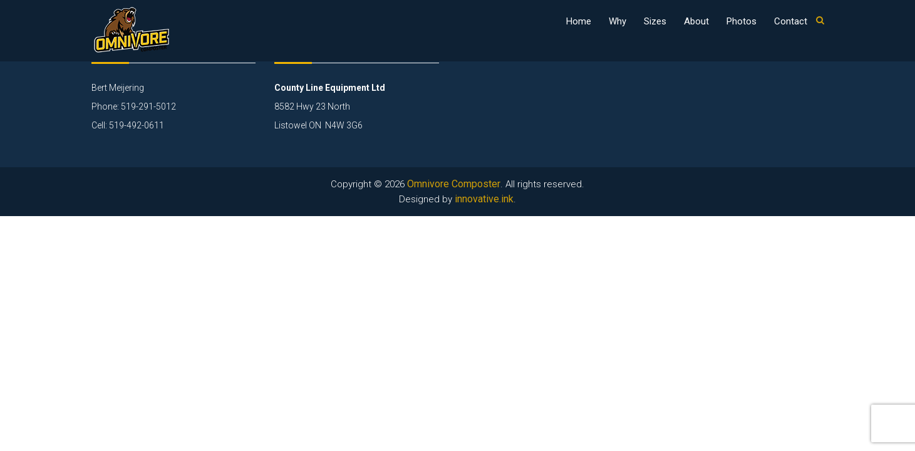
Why (617, 21)
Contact (790, 21)
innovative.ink (484, 199)
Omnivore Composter (453, 184)
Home (578, 21)
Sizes (655, 21)
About (696, 21)
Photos (741, 21)
